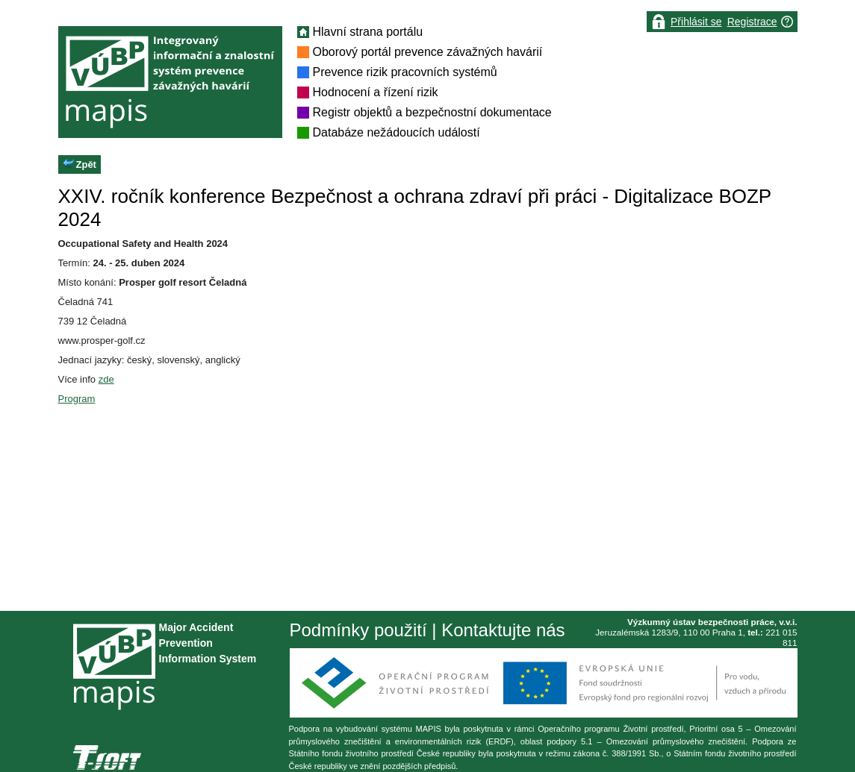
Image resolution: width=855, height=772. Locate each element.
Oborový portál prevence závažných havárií (428, 51)
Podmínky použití (358, 630)
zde (106, 379)
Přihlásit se (696, 22)
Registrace (752, 22)
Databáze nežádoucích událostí (396, 132)
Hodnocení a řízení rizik (375, 92)
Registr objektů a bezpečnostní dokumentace (432, 112)
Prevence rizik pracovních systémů (405, 72)
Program (77, 398)
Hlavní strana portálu (368, 31)
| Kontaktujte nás (496, 630)
